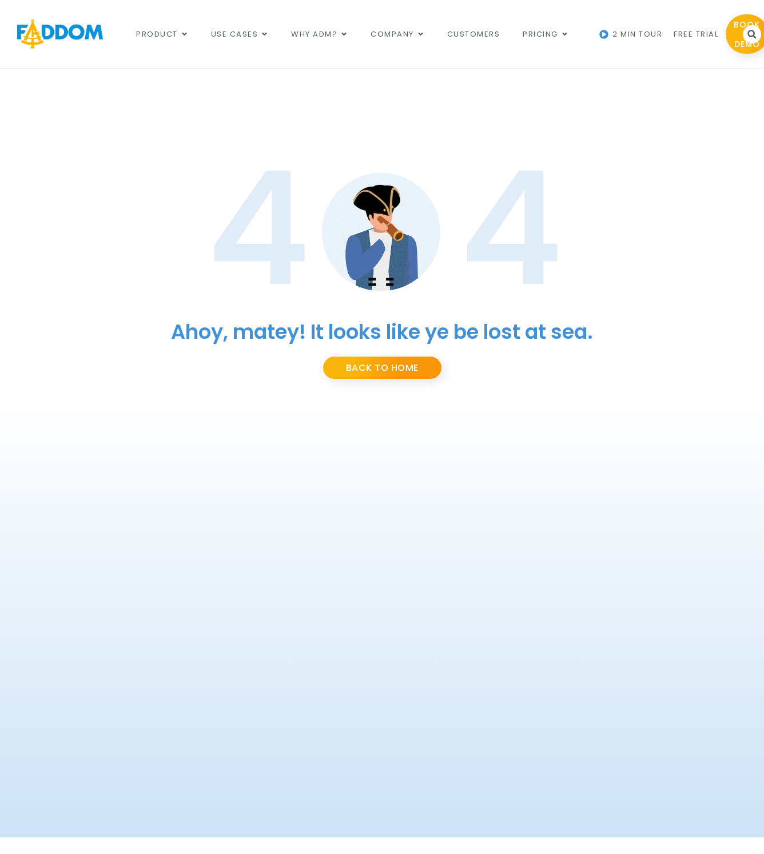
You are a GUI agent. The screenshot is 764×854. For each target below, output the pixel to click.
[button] (752, 34)
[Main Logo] (60, 34)
